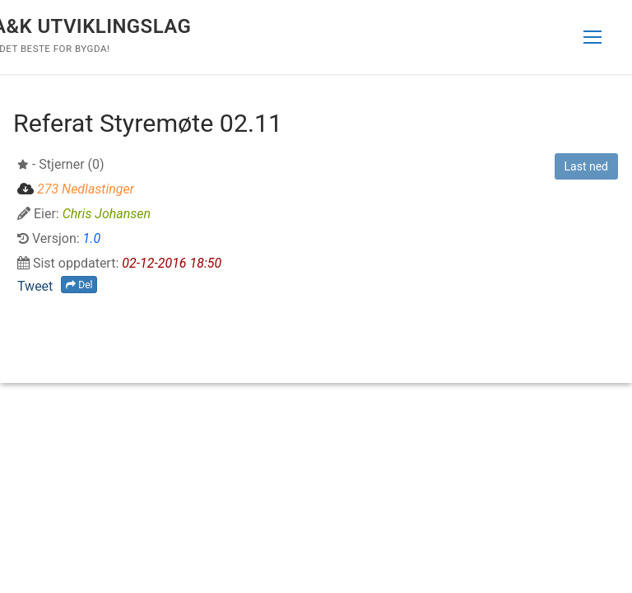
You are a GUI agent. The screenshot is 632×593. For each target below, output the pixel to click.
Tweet (35, 286)
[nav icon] (592, 37)
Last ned (586, 166)
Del (79, 285)
